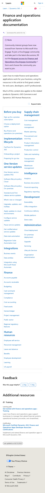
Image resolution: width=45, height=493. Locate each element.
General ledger (9, 311)
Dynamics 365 (14, 8)
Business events (9, 253)
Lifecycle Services (30, 250)
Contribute (17, 475)
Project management (11, 315)
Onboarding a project (12, 154)
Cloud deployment (31, 230)
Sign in (40, 3)
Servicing (27, 246)
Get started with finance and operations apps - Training (20, 410)
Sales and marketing (31, 154)
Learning (7, 362)
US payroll (8, 367)
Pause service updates (12, 225)
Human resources (9, 333)
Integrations (11, 248)
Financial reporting (31, 187)
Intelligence (30, 173)
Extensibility (28, 202)
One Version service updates (13, 165)
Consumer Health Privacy (14, 479)
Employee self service (11, 340)
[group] (22, 238)
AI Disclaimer (9, 472)
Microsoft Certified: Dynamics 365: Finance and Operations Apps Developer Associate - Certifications (21, 427)
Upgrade (27, 241)
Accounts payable (10, 278)
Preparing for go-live (11, 158)
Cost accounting (10, 302)
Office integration (30, 206)
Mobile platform (30, 215)
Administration (32, 224)
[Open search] (34, 3)
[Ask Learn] (35, 8)
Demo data (28, 220)
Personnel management (12, 345)
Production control (31, 150)
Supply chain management (31, 113)
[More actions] (40, 8)
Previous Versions (23, 472)
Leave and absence (11, 349)
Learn (5, 8)
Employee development (12, 358)
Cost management (31, 120)
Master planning (30, 131)
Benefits (7, 353)
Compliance (8, 298)
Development (32, 196)
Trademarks (21, 482)
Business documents (31, 183)
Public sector (8, 320)
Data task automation (12, 236)
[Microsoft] (22, 3)
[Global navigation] (2, 3)
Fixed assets (8, 306)
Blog (6, 475)
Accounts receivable (11, 282)
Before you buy (12, 111)
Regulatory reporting (31, 191)
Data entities (8, 258)
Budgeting (8, 286)
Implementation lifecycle (13, 140)
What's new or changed (12, 200)
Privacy (26, 475)
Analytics (27, 178)
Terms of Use (9, 482)
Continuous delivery (31, 211)
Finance (8, 272)
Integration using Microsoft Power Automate (10, 264)
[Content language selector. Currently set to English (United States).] (16, 455)
